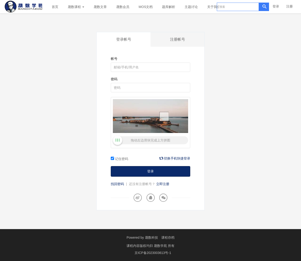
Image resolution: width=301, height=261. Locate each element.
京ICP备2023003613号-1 (153, 253)
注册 (289, 6)
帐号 (114, 59)
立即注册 (162, 184)
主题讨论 (191, 7)
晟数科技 (151, 237)
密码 (114, 79)
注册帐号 (177, 39)
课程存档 (167, 237)
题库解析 (168, 7)
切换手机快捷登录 (175, 158)
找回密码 (117, 184)
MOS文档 (146, 7)
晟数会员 (122, 7)
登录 (276, 6)
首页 (55, 7)
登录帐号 (123, 39)
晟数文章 (100, 7)
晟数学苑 (161, 246)
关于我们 (215, 7)
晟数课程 (76, 7)
